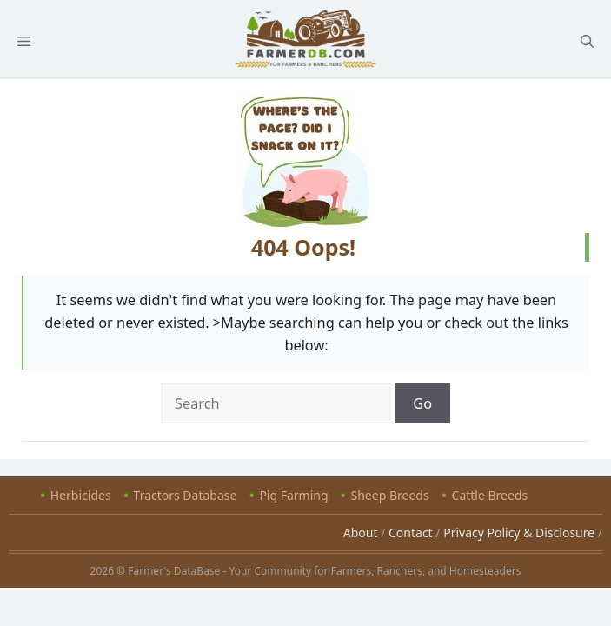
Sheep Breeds (390, 495)
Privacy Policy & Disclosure (518, 532)
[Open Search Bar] (587, 41)
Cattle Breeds (490, 495)
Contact (411, 532)
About (360, 532)
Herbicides (80, 495)
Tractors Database (185, 495)
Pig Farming (293, 495)
